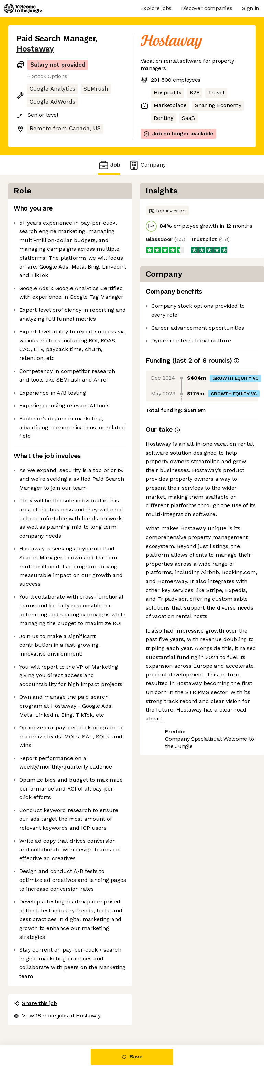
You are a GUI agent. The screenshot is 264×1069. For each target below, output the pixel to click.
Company (147, 165)
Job (109, 165)
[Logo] (23, 8)
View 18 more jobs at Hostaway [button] (57, 1015)
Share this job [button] (35, 1003)
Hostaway (35, 49)
